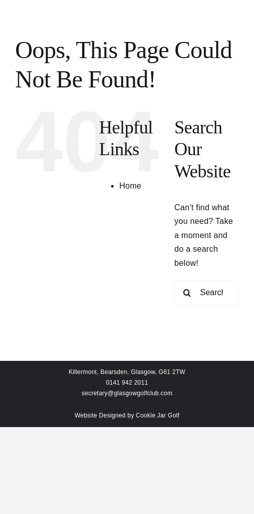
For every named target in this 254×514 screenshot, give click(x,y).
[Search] (186, 292)
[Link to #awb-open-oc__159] (127, 32)
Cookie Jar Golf (157, 415)
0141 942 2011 (127, 382)
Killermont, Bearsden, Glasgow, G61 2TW (127, 372)
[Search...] (206, 292)
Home (130, 185)
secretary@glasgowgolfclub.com (127, 393)
